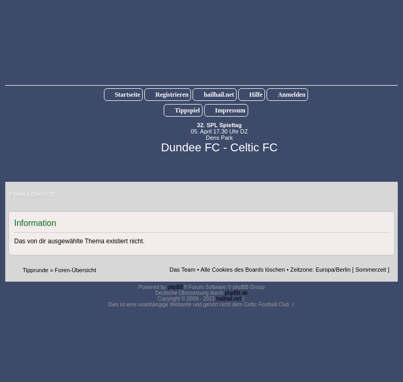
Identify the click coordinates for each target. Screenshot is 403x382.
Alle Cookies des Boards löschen (242, 269)
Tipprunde (35, 270)
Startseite (128, 94)
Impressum (230, 110)
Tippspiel (187, 110)
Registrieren (171, 94)
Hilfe (255, 94)
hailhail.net (219, 94)
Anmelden (291, 94)
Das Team (182, 269)
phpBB (175, 287)
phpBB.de (236, 293)
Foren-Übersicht (75, 270)
